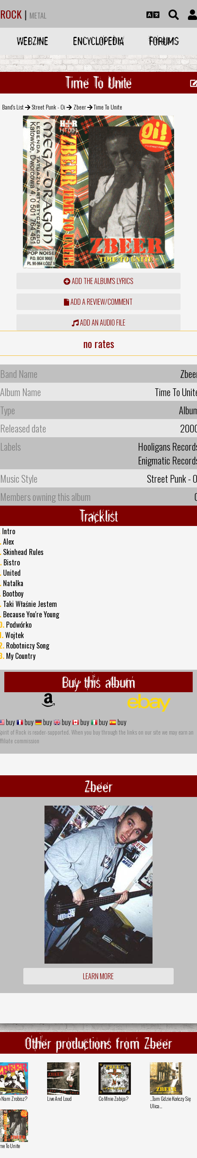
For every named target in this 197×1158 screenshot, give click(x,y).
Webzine (32, 41)
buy (10, 722)
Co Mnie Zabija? (113, 1098)
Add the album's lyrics (98, 281)
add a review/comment (98, 302)
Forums (164, 41)
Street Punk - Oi (48, 106)
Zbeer (79, 106)
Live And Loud (59, 1098)
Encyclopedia (98, 41)
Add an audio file (98, 322)
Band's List (13, 106)
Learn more (98, 976)
